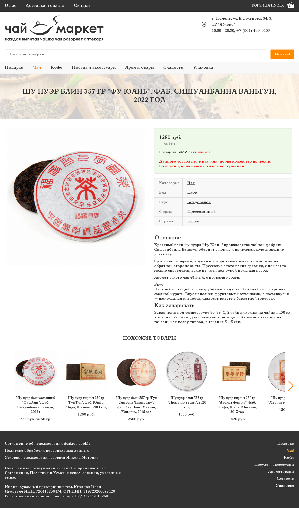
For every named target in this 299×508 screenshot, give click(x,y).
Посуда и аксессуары (94, 68)
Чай (37, 68)
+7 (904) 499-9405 (253, 30)
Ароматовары (139, 68)
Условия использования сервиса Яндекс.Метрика (52, 457)
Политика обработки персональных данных (47, 450)
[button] (291, 386)
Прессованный (201, 211)
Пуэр (192, 192)
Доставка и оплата (44, 6)
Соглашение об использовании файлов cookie (48, 443)
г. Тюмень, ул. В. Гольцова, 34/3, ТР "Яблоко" (242, 21)
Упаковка (203, 68)
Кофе (56, 68)
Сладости (173, 68)
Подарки (14, 68)
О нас (10, 6)
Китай (193, 221)
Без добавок (199, 202)
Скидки (82, 6)
